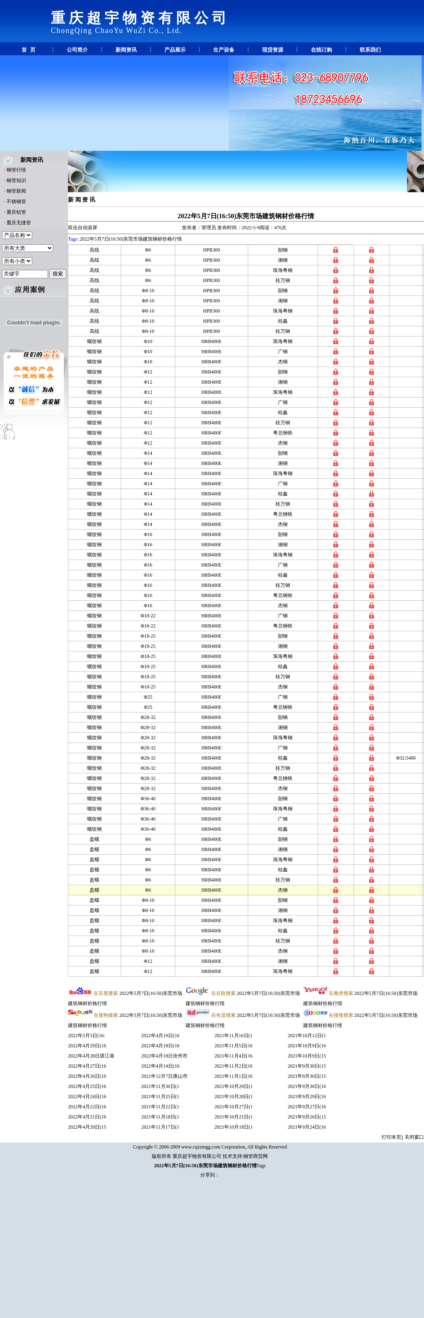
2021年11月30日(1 (160, 1086)
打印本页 (391, 1137)
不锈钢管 (16, 201)
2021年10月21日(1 (233, 1117)
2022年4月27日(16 (87, 1066)
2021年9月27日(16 (307, 1107)
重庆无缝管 (19, 223)
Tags (261, 1165)
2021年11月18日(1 (160, 1117)
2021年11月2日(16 (233, 1066)
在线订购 (321, 50)
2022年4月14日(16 (160, 1066)
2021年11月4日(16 (233, 1056)
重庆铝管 (16, 212)
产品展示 (175, 50)
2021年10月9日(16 (307, 1046)
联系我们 (370, 50)
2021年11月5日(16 (233, 1046)
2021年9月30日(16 (307, 1086)
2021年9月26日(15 (307, 1117)
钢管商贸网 (255, 1156)
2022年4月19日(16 (160, 1035)
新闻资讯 (126, 50)
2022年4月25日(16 (87, 1086)
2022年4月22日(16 (87, 1107)
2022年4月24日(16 (87, 1096)
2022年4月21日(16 (87, 1117)
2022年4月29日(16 (87, 1046)
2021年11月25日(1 (160, 1096)
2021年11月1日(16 (233, 1076)
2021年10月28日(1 (233, 1096)
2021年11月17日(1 (160, 1127)
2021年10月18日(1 (233, 1127)
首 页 (28, 50)
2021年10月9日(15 (307, 1056)
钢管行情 (16, 170)
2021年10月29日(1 (233, 1086)
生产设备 (223, 50)
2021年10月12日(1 (307, 1035)
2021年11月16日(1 (233, 1035)
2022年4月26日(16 (87, 1076)
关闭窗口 (414, 1137)
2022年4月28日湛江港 (91, 1056)
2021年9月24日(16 (307, 1127)
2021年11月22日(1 (160, 1107)
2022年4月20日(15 (87, 1127)
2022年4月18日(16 (160, 1046)
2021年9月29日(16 (307, 1096)
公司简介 (77, 50)
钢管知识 (16, 180)
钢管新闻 (16, 191)
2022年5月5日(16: (86, 1035)
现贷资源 (272, 50)
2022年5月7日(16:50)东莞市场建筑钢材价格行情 (246, 216)
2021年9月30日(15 (307, 1066)
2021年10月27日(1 (233, 1107)
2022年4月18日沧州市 (164, 1056)
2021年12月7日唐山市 (164, 1076)
